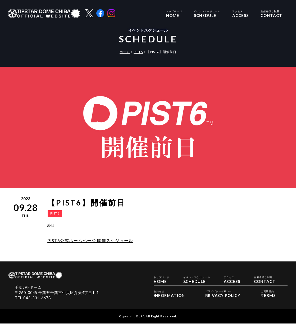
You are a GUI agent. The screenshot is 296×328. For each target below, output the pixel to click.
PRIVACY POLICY (222, 298)
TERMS (268, 298)
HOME (174, 13)
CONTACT (271, 13)
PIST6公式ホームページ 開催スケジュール (90, 240)
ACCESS (240, 13)
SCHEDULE (207, 13)
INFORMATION (169, 298)
